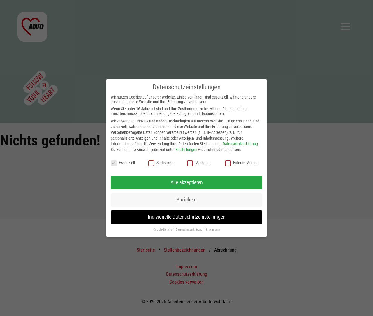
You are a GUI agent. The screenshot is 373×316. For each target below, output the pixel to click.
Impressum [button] (213, 229)
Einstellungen (186, 149)
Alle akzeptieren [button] (186, 182)
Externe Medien (241, 162)
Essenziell (123, 162)
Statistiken (160, 162)
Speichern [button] (187, 200)
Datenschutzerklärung (240, 143)
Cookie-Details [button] (163, 229)
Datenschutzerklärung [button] (189, 229)
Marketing (199, 162)
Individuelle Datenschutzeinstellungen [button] (187, 217)
